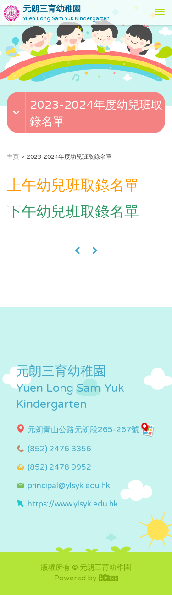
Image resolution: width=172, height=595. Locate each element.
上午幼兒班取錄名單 (73, 186)
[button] (87, 123)
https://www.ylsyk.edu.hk (73, 504)
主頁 (13, 157)
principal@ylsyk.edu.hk (69, 485)
